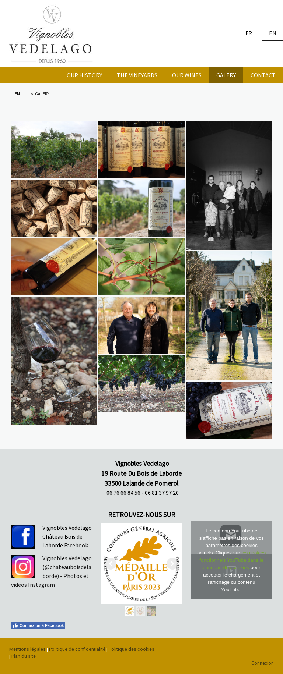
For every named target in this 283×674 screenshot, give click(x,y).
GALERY (226, 75)
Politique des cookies (131, 649)
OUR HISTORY (84, 75)
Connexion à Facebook (38, 625)
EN (272, 33)
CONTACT (263, 75)
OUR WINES (187, 75)
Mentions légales (27, 649)
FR (248, 33)
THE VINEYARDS (137, 75)
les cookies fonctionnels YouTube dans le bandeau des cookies (232, 560)
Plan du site (23, 656)
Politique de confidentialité (77, 649)
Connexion (262, 663)
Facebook (75, 545)
